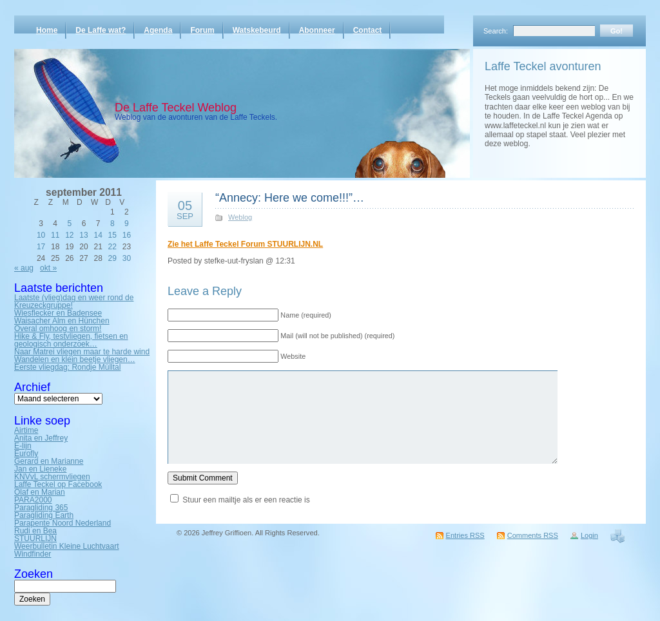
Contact (367, 30)
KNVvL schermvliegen (52, 476)
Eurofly (26, 453)
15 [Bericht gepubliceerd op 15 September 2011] (112, 235)
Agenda (158, 30)
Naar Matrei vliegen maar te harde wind (82, 351)
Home (46, 30)
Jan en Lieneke (40, 468)
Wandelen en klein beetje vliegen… (74, 359)
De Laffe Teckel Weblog (176, 107)
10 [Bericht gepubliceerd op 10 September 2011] (41, 235)
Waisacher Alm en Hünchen (62, 320)
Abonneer (317, 30)
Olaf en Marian (39, 492)
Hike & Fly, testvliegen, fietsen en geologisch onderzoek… (71, 340)
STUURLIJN (35, 538)
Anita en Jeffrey (41, 438)
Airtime (26, 430)
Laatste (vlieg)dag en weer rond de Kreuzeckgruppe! (73, 301)
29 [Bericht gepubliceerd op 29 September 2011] (112, 258)
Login (589, 535)
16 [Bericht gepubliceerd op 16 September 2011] (126, 235)
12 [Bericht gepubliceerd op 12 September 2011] (69, 235)
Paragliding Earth (43, 515)
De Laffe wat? (100, 30)
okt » (48, 267)
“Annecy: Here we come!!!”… (289, 197)
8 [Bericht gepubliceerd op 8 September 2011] (112, 223)
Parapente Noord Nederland (62, 523)
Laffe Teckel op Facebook (58, 484)
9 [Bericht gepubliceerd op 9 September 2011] (126, 223)
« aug (24, 267)
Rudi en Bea (35, 530)
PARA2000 (33, 499)
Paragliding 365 (41, 507)
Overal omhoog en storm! (57, 328)
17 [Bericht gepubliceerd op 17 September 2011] (41, 247)
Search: (495, 31)
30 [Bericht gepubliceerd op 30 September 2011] (126, 258)
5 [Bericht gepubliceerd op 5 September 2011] (70, 223)
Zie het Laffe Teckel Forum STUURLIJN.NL (245, 244)
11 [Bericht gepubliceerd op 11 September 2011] (55, 235)
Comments (532, 535)
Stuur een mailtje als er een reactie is (245, 499)
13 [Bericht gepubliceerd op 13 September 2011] (83, 235)
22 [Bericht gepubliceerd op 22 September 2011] (112, 247)
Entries (465, 535)
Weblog (240, 217)
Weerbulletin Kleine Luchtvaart (66, 546)
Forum (202, 30)
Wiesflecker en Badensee (58, 313)
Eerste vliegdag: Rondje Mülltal (67, 367)
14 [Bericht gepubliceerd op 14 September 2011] (97, 235)
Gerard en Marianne (48, 461)
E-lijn (23, 445)
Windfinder (32, 554)
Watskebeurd (257, 30)
